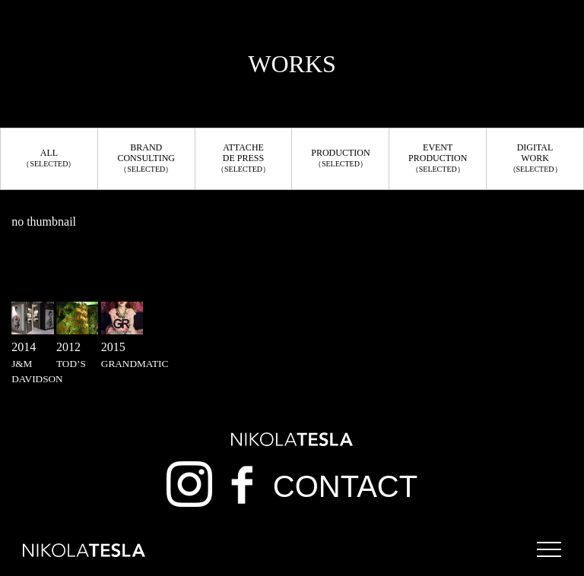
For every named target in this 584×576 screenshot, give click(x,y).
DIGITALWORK (535, 157)
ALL (48, 157)
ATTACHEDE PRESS (243, 157)
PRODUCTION (340, 157)
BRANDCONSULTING (146, 157)
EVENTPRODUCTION (437, 157)
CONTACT (345, 486)
